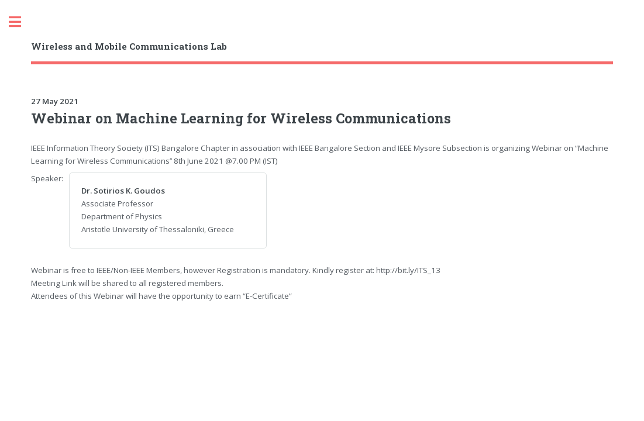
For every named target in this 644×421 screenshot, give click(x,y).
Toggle (21, 22)
